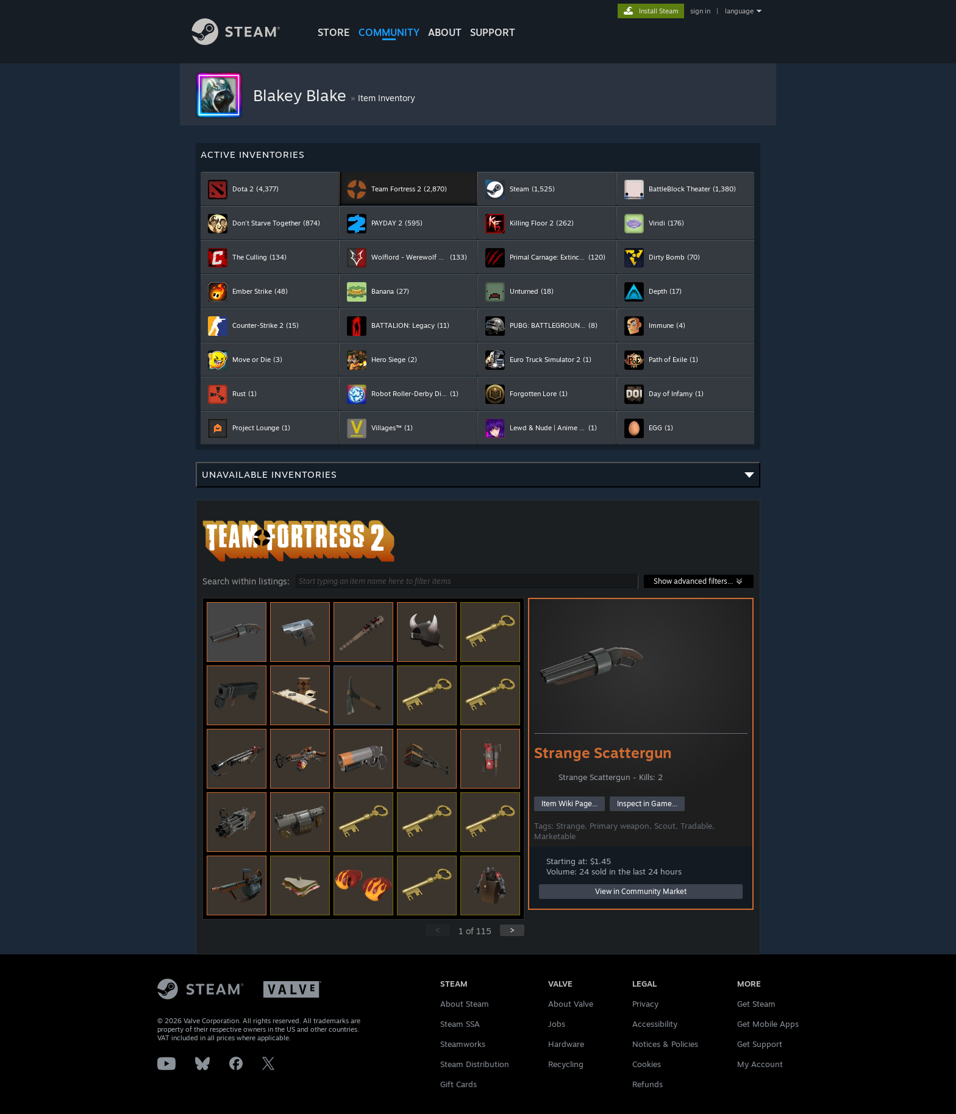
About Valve (570, 1004)
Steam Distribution (474, 1064)
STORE (334, 32)
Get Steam (756, 1004)
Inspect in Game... (647, 803)
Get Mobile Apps (768, 1024)
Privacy (645, 1004)
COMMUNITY (388, 32)
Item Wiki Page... (569, 803)
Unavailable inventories (478, 478)
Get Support (759, 1044)
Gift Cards (458, 1084)
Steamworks (462, 1044)
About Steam (464, 1004)
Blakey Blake (302, 95)
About (445, 32)
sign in (700, 11)
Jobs (556, 1024)
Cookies (646, 1064)
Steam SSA (460, 1024)
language (739, 11)
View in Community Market (641, 891)
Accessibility (654, 1024)
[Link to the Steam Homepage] (245, 42)
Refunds (647, 1084)
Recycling (565, 1064)
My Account (760, 1064)
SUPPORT (492, 32)
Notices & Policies (665, 1044)
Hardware (566, 1044)
